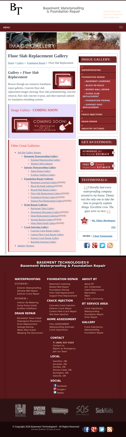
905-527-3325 (110, 7)
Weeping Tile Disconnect (30, 333)
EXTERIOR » (22, 283)
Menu (6, 27)
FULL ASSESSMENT (59, 324)
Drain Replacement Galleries (44, 215)
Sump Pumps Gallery (41, 171)
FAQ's (87, 296)
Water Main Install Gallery (43, 223)
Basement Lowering (59, 284)
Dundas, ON (59, 367)
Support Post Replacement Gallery (47, 201)
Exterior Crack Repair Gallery (45, 238)
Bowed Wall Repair (59, 287)
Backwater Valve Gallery (42, 208)
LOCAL (58, 429)
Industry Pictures (26, 245)
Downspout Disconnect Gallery (45, 212)
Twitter (60, 393)
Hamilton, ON (60, 361)
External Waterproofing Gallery (45, 160)
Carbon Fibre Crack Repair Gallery (47, 234)
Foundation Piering (59, 290)
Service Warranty (111, 17)
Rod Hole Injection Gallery (43, 242)
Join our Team (60, 351)
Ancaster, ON (60, 364)
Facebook (62, 386)
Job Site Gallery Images (29, 152)
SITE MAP (34, 429)
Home (11, 63)
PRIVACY (43, 429)
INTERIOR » (21, 298)
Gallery (20, 63)
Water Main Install (26, 330)
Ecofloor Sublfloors (27, 308)
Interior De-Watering (28, 302)
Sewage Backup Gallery (42, 219)
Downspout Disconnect (29, 321)
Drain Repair (90, 317)
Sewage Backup (25, 327)
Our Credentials (92, 287)
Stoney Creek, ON (62, 370)
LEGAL (51, 429)
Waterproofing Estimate (61, 327)
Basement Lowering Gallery (44, 182)
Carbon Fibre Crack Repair (63, 311)
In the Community (93, 298)
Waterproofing (91, 311)
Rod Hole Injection (58, 314)
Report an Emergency (64, 348)
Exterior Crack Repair (28, 294)
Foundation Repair (36, 63)
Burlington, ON (60, 373)
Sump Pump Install (27, 305)
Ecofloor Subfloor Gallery (43, 175)
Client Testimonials (112, 11)
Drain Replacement (27, 324)
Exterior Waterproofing (29, 288)
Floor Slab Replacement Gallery (46, 193)
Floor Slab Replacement (61, 293)
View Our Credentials (113, 14)
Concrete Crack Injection (62, 305)
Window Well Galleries (42, 163)
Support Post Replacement (63, 296)
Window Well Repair (27, 291)
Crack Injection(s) (58, 330)
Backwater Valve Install (29, 318)
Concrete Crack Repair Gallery (45, 230)
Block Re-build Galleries (42, 186)
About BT (89, 284)
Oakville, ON (59, 376)
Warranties (90, 293)
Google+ (61, 389)
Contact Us (58, 345)
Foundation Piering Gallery (43, 197)
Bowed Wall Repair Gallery (44, 190)
